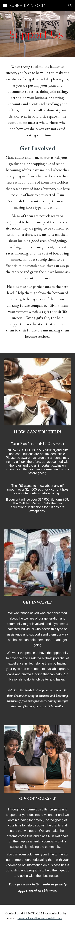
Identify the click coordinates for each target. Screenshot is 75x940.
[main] (37, 34)
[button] (5, 5)
